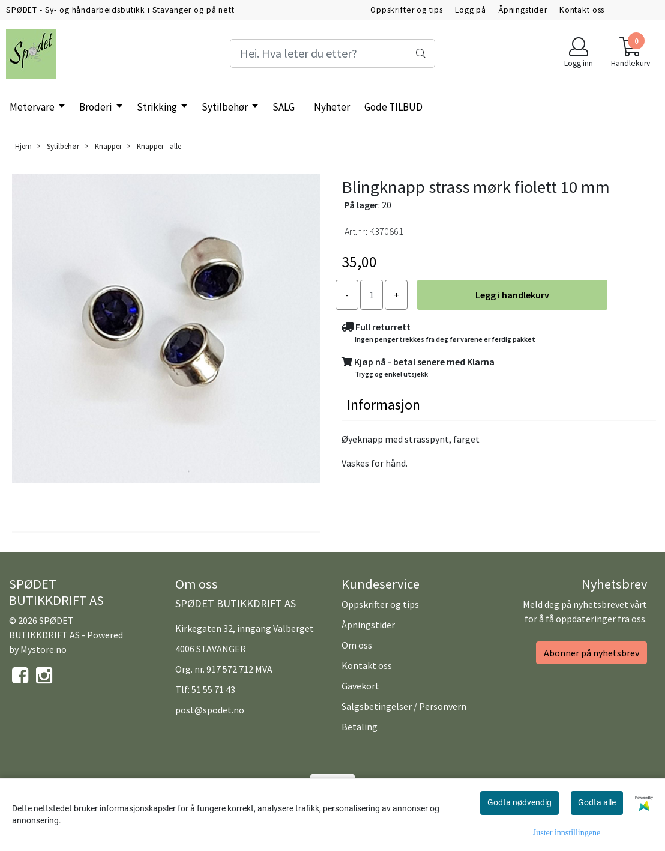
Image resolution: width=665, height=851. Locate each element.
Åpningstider (522, 10)
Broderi (96, 107)
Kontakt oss (581, 10)
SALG (283, 107)
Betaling (360, 727)
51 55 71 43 (213, 689)
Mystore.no (43, 649)
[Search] (333, 53)
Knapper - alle (154, 146)
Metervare (33, 107)
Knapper (103, 146)
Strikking (158, 107)
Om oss (357, 645)
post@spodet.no (209, 710)
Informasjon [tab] (383, 404)
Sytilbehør (226, 107)
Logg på (470, 10)
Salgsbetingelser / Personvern (404, 706)
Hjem (23, 146)
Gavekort (360, 686)
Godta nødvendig (519, 802)
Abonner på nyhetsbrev (591, 653)
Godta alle (597, 802)
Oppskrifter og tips (406, 10)
